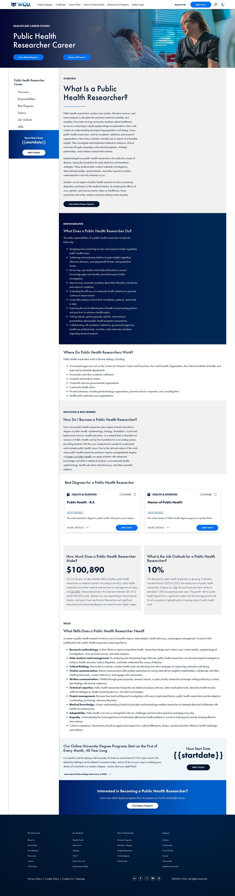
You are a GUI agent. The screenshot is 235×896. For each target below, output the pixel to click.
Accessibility (32, 845)
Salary (22, 113)
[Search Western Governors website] (215, 4)
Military (166, 840)
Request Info (180, 4)
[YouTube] (153, 879)
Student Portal (78, 840)
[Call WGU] (222, 4)
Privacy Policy (35, 878)
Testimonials (167, 861)
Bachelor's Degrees (125, 845)
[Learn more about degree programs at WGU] (142, 806)
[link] (138, 4)
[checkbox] (135, 494)
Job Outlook (25, 120)
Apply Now (201, 4)
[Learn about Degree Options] (81, 204)
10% (174, 587)
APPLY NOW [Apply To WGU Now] (126, 527)
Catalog (76, 850)
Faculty (165, 856)
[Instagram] (147, 879)
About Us (31, 840)
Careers (31, 861)
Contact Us (67, 878)
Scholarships (122, 861)
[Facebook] (140, 879)
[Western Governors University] (21, 4)
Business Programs (125, 840)
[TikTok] (158, 879)
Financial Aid (168, 850)
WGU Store (32, 866)
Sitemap (80, 878)
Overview (23, 92)
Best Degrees (26, 106)
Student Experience (125, 850)
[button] (78, 527)
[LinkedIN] (134, 879)
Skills (20, 127)
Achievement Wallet (80, 866)
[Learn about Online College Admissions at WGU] (87, 774)
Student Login (138, 4)
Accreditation (33, 850)
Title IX (75, 856)
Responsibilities (26, 99)
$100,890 (74, 591)
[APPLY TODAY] (33, 153)
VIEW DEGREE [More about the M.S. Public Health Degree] (155, 512)
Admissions (77, 845)
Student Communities (171, 866)
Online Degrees (123, 856)
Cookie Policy (52, 878)
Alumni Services (79, 861)
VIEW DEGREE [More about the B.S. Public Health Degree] (75, 512)
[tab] (45, 4)
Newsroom (32, 856)
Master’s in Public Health (78, 456)
